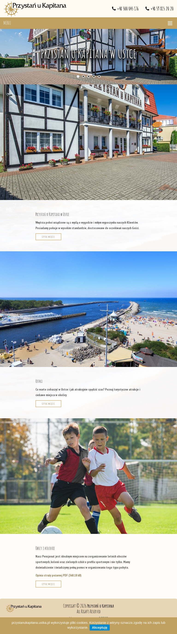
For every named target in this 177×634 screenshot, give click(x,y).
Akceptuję (99, 627)
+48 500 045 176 (128, 9)
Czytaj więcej (48, 236)
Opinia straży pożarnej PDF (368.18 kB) (58, 575)
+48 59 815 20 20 (162, 9)
